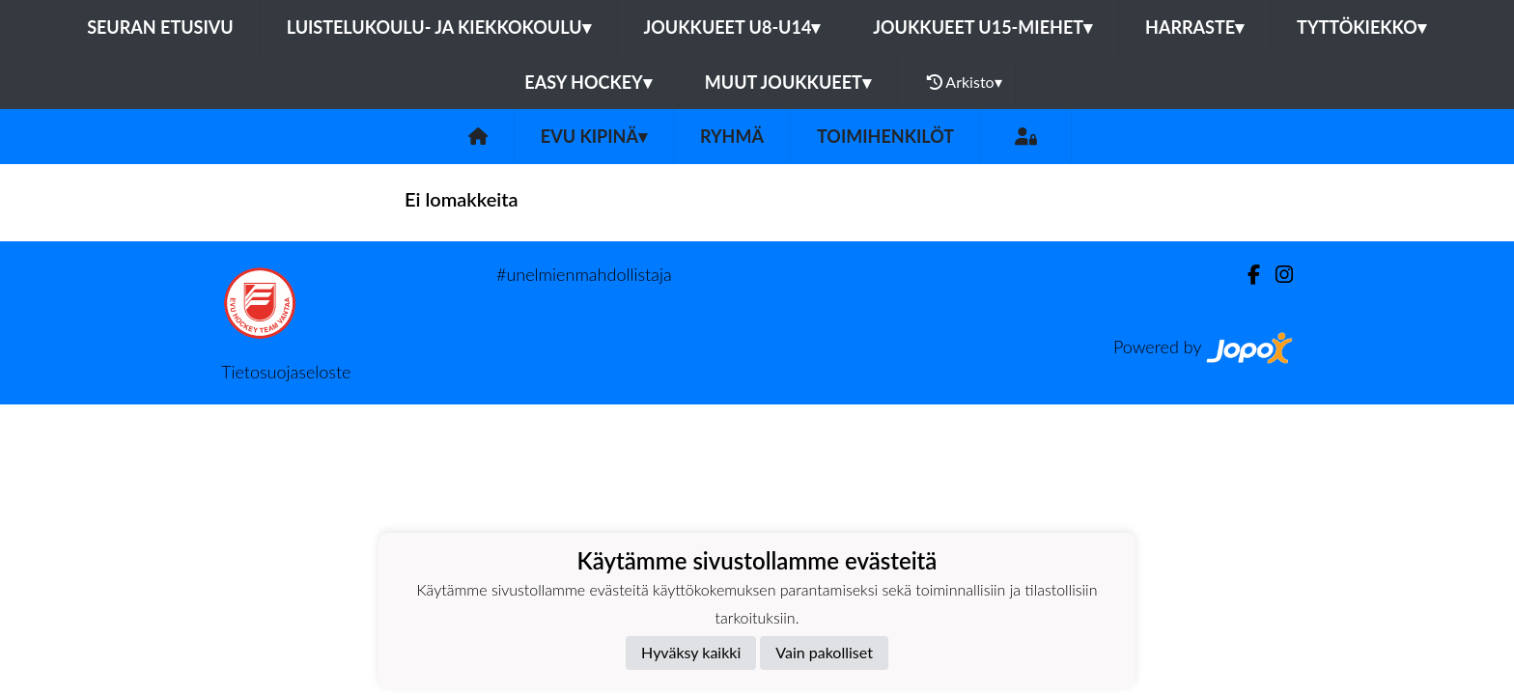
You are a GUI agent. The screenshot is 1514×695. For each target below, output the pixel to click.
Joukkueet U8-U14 (732, 27)
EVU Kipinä (594, 136)
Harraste (1194, 27)
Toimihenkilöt (885, 136)
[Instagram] (1276, 274)
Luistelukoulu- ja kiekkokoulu (439, 27)
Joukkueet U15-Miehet (982, 27)
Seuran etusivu (160, 27)
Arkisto (964, 82)
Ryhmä (732, 136)
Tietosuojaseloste (285, 371)
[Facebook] (1246, 274)
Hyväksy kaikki (691, 652)
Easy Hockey (587, 82)
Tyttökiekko (1361, 27)
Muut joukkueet (788, 82)
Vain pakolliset (824, 652)
